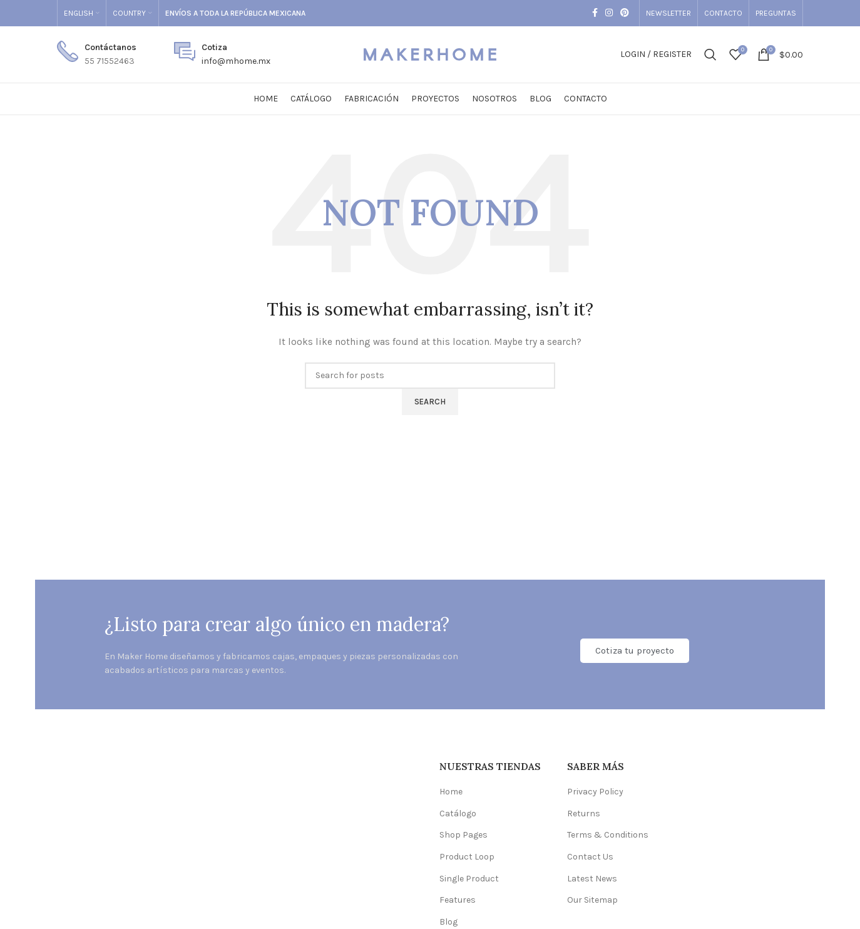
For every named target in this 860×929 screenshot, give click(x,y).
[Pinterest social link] (625, 13)
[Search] (710, 54)
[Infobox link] (96, 55)
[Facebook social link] (594, 13)
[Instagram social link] (609, 13)
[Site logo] (430, 53)
